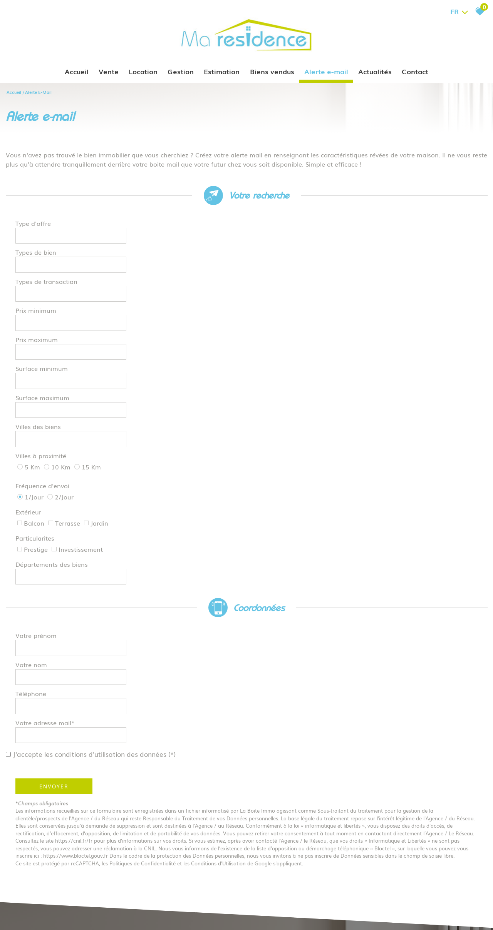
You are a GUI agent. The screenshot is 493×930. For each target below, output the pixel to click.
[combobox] (181, 227)
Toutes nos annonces (172, 916)
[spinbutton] (422, 247)
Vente (109, 71)
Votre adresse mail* (285, 421)
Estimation (222, 71)
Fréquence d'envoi (42, 321)
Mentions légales (62, 916)
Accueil (77, 71)
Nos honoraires (100, 916)
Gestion (181, 71)
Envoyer (54, 472)
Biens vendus (272, 71)
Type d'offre (33, 226)
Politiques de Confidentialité (142, 549)
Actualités (375, 71)
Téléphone (30, 421)
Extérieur (269, 321)
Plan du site (28, 916)
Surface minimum (282, 266)
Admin (140, 916)
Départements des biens (292, 339)
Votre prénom (36, 401)
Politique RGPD (214, 916)
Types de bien (276, 226)
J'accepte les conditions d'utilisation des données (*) (99, 441)
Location (143, 71)
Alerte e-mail (326, 71)
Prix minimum (276, 246)
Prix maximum (36, 266)
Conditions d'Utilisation (218, 549)
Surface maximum (42, 286)
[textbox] (182, 226)
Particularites (34, 339)
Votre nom (272, 401)
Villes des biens (279, 286)
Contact (415, 71)
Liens (125, 916)
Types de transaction (46, 246)
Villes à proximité (40, 304)
